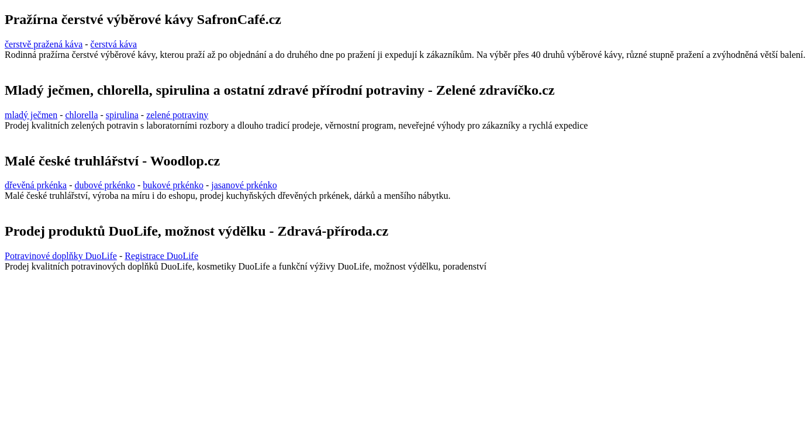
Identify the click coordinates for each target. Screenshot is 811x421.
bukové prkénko (173, 185)
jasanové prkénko (244, 185)
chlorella (81, 115)
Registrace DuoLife (161, 256)
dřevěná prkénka (36, 185)
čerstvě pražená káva (43, 44)
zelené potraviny (177, 115)
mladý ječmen (31, 115)
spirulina (122, 115)
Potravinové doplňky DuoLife (61, 256)
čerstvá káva (114, 44)
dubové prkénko (105, 185)
